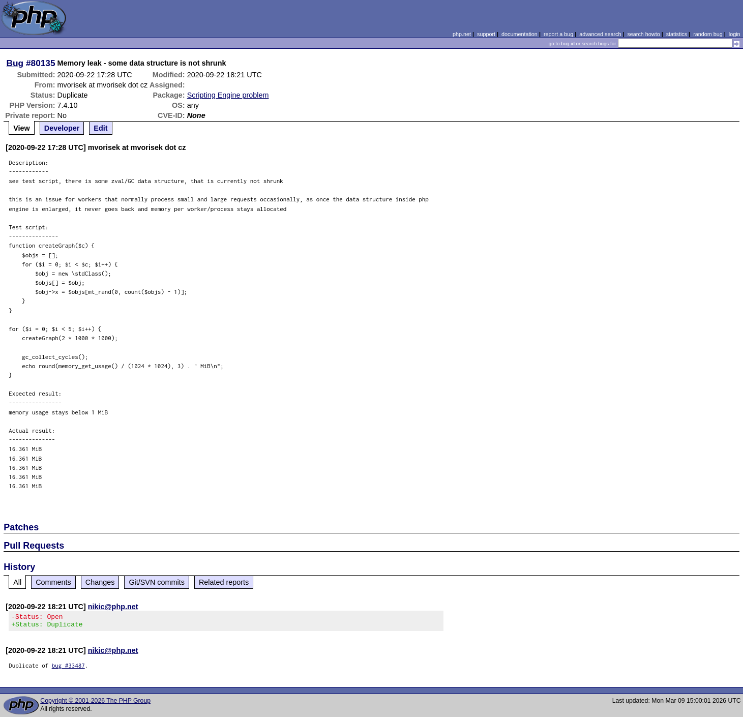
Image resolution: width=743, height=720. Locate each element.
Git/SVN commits (157, 582)
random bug (708, 34)
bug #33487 (68, 668)
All (17, 582)
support (486, 34)
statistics (676, 34)
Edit (100, 128)
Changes (100, 582)
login (734, 34)
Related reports (224, 582)
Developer (62, 128)
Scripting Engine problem (228, 95)
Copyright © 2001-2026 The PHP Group (95, 703)
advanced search (600, 34)
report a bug (558, 34)
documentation (519, 34)
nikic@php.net (113, 607)
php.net (462, 34)
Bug (15, 63)
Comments (53, 582)
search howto (643, 34)
